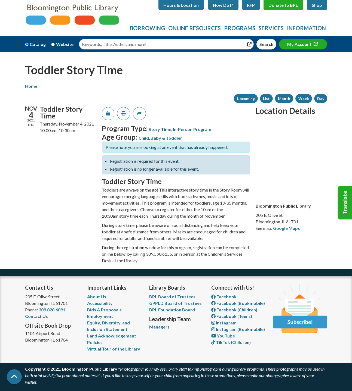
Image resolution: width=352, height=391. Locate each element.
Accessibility (100, 303)
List (266, 98)
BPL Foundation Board (172, 309)
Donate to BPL (283, 5)
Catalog (38, 44)
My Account (299, 44)
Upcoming (246, 98)
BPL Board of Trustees (172, 296)
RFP (251, 5)
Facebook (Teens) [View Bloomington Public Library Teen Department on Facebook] (231, 316)
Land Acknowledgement (111, 335)
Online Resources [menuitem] (194, 28)
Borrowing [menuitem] (147, 28)
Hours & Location (181, 5)
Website (65, 44)
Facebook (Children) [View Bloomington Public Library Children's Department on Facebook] (234, 309)
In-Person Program (192, 129)
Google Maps (286, 228)
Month (284, 98)
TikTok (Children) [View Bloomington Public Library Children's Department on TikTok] (231, 342)
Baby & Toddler (166, 137)
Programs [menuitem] (239, 28)
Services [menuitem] (271, 28)
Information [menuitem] (306, 28)
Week (303, 98)
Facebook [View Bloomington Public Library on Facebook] (224, 296)
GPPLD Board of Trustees (175, 303)
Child (144, 137)
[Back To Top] (14, 376)
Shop (317, 5)
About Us (96, 296)
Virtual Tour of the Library (113, 348)
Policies (95, 342)
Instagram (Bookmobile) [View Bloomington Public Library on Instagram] (238, 329)
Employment (100, 316)
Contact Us (36, 316)
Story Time (160, 129)
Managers (159, 326)
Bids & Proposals (104, 309)
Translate (345, 202)
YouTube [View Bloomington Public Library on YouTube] (223, 335)
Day (320, 98)
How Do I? (223, 5)
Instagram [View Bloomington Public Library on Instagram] (224, 322)
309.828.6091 (52, 309)
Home (31, 86)
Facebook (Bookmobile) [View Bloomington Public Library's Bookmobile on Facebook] (238, 303)
